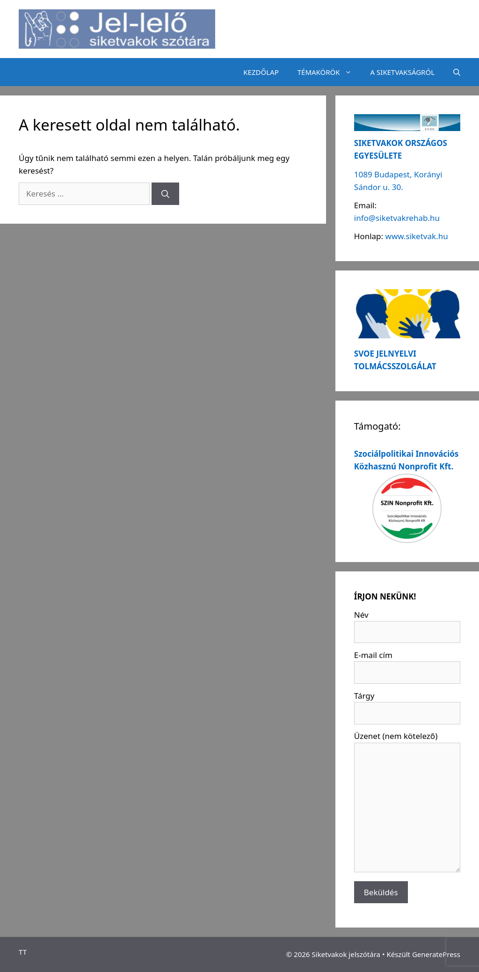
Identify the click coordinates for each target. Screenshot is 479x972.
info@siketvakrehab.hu (397, 217)
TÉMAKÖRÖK (329, 72)
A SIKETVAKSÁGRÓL (402, 72)
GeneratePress (436, 954)
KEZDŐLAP (260, 72)
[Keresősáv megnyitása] (457, 72)
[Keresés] (165, 194)
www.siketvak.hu (416, 236)
